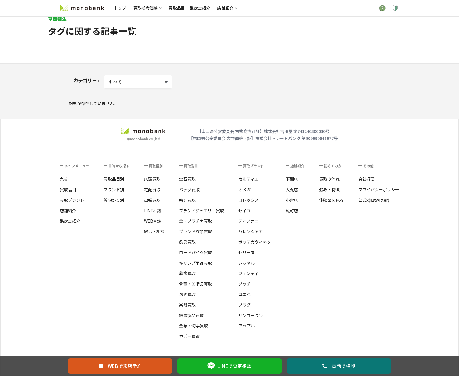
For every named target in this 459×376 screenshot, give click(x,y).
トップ (120, 8)
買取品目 (177, 8)
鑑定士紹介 (200, 8)
